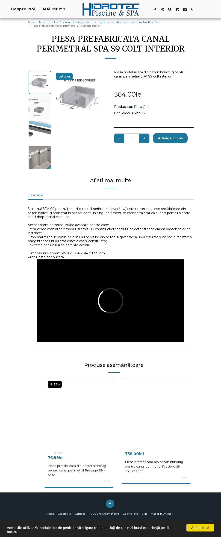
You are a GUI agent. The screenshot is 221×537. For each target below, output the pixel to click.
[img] (79, 413)
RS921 (106, 481)
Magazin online (49, 22)
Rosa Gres (142, 107)
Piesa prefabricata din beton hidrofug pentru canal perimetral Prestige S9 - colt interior (154, 466)
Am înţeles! (200, 527)
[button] (154, 9)
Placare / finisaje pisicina (78, 22)
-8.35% (55, 384)
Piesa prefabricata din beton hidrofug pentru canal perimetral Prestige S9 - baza (77, 470)
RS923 (183, 477)
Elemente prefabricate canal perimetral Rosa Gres (129, 22)
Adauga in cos (170, 138)
